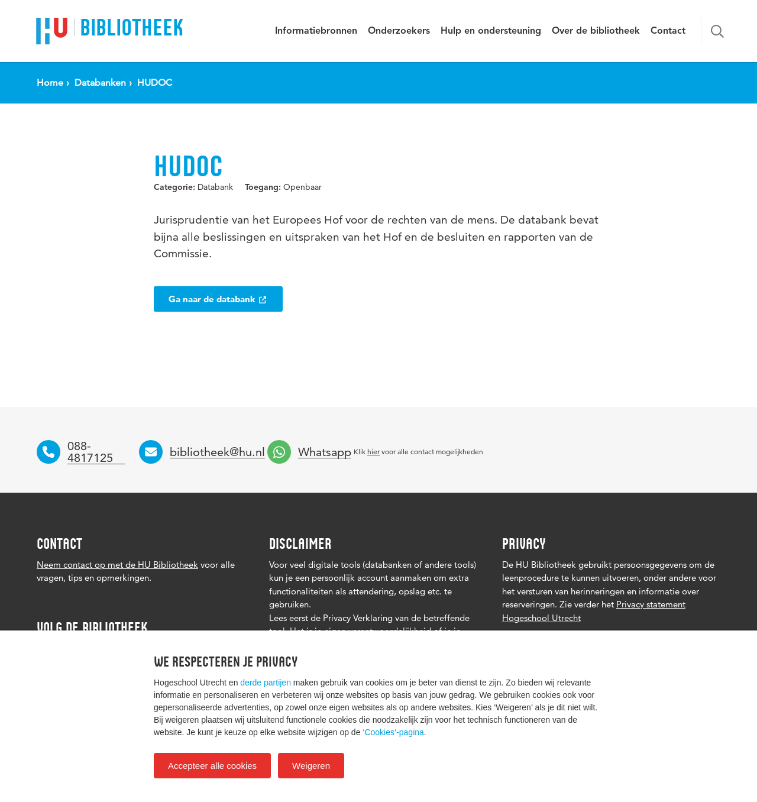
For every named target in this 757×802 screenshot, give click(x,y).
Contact (668, 31)
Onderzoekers (399, 31)
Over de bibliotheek (596, 31)
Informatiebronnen (316, 31)
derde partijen (265, 682)
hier (373, 451)
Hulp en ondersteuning (491, 31)
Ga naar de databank (218, 299)
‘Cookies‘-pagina (393, 732)
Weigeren (311, 766)
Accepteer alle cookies (212, 766)
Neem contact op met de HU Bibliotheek (117, 564)
